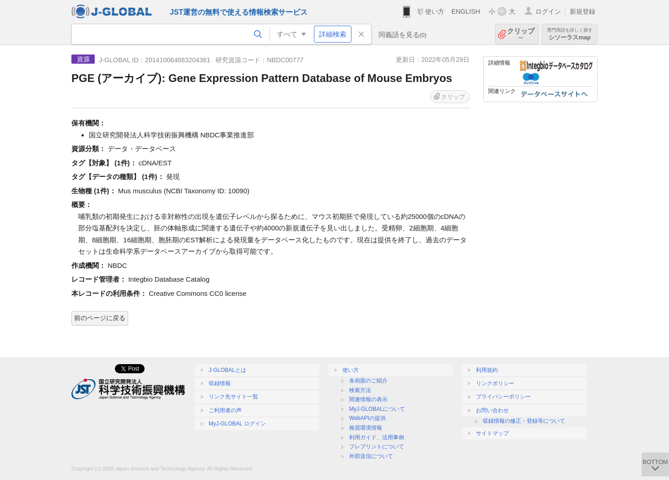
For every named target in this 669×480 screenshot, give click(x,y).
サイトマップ (492, 433)
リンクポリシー (495, 383)
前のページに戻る (99, 318)
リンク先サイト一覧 (233, 396)
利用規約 (487, 370)
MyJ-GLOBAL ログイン (237, 423)
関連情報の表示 (368, 399)
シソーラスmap (570, 34)
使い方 (434, 11)
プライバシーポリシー (503, 396)
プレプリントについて (376, 446)
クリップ (520, 34)
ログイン (548, 11)
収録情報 (220, 383)
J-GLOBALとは (227, 370)
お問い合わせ (492, 410)
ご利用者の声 (225, 410)
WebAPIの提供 (367, 418)
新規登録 (582, 11)
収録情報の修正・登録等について (524, 421)
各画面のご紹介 (368, 380)
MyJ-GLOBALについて (377, 409)
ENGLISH (465, 11)
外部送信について (371, 456)
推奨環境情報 (365, 428)
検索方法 (360, 390)
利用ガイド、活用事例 (376, 437)
